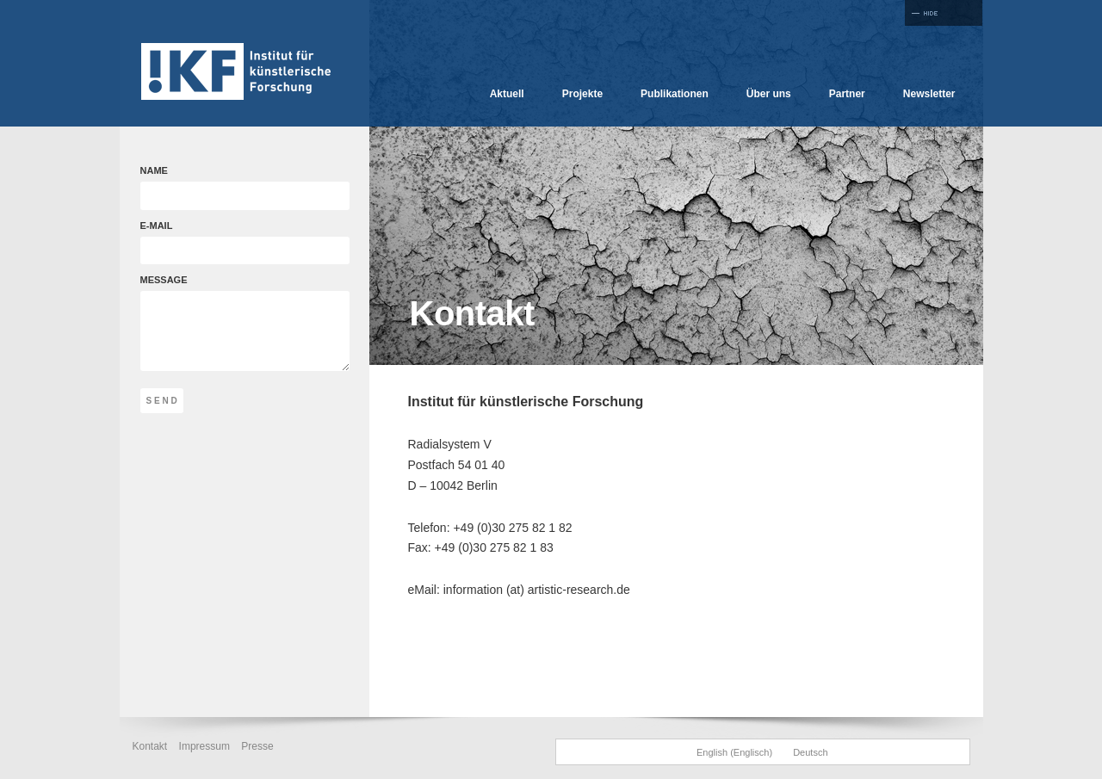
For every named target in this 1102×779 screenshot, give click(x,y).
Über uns (768, 94)
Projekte (582, 94)
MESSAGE (245, 323)
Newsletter (929, 94)
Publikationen (675, 94)
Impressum (204, 746)
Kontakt (150, 746)
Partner (847, 94)
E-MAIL (226, 242)
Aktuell (507, 94)
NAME (226, 187)
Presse (257, 746)
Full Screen (943, 13)
